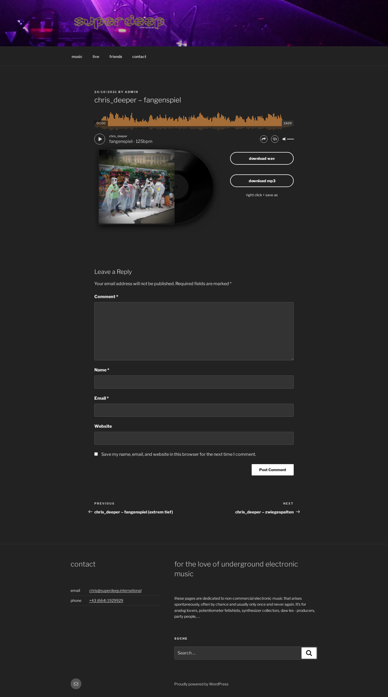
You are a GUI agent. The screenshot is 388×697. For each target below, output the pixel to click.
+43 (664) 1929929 (106, 600)
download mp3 (262, 180)
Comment (106, 296)
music (77, 56)
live (96, 56)
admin (131, 92)
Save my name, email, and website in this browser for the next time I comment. (178, 454)
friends (115, 56)
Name (101, 369)
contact (139, 56)
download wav (262, 158)
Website (103, 426)
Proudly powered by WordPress (201, 684)
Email (101, 398)
